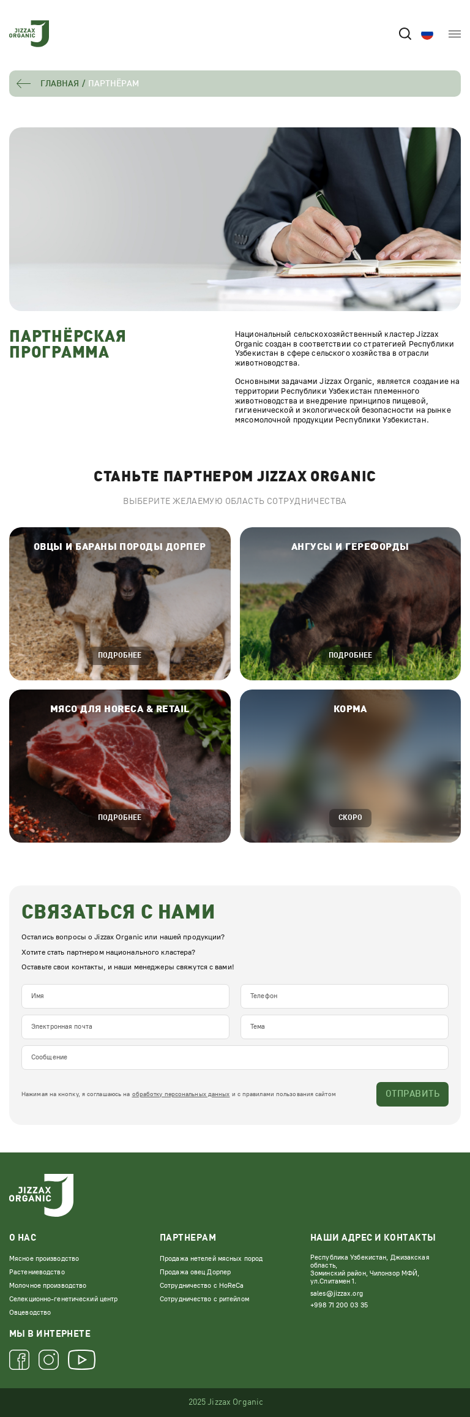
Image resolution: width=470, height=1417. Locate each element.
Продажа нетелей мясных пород (211, 1259)
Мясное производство (44, 1259)
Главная (59, 84)
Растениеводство (37, 1272)
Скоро (350, 818)
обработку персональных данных (181, 1094)
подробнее (119, 656)
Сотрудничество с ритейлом (204, 1299)
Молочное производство (47, 1286)
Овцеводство (30, 1313)
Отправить (412, 1094)
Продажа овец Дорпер (195, 1272)
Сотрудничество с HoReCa (202, 1286)
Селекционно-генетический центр (63, 1299)
